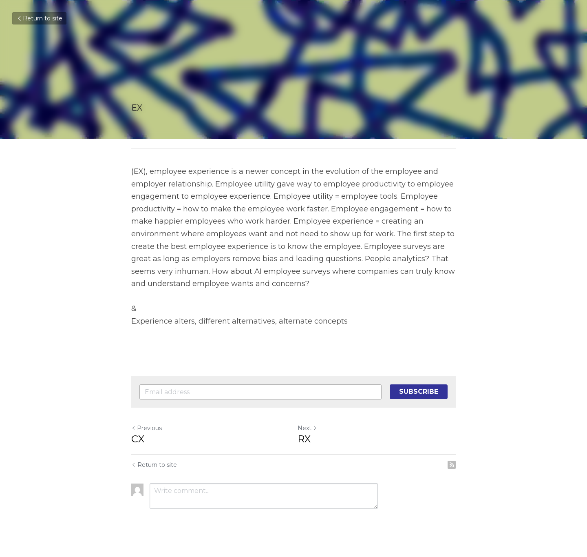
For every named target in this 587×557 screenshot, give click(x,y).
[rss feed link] (452, 465)
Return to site (39, 18)
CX (137, 439)
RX (304, 439)
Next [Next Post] (307, 428)
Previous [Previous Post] (146, 428)
